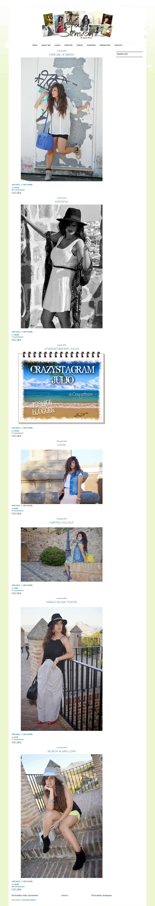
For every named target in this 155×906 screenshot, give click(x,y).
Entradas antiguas (101, 895)
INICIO (34, 45)
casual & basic (62, 55)
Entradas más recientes (25, 895)
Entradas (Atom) (29, 900)
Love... (62, 445)
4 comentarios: (17, 433)
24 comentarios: (18, 190)
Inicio (65, 895)
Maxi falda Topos (61, 602)
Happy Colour (61, 523)
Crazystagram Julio (61, 349)
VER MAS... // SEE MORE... (22, 185)
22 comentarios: (18, 886)
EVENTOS (68, 45)
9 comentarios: (18, 510)
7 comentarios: (17, 337)
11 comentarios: (18, 590)
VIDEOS (80, 45)
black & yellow (62, 751)
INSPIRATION (105, 45)
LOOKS (57, 45)
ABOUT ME (46, 45)
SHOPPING (91, 45)
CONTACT (118, 45)
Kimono (61, 202)
